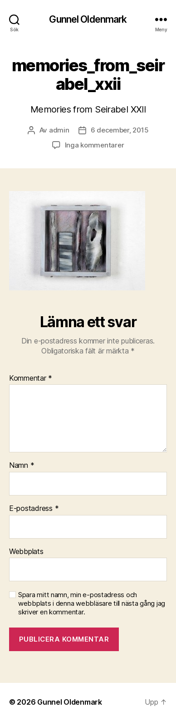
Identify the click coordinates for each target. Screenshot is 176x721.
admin (59, 130)
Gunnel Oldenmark (88, 19)
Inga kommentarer (94, 145)
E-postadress (34, 509)
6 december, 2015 (120, 130)
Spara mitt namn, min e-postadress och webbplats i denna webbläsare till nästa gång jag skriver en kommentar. (91, 603)
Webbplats (26, 552)
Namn (21, 465)
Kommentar (30, 378)
